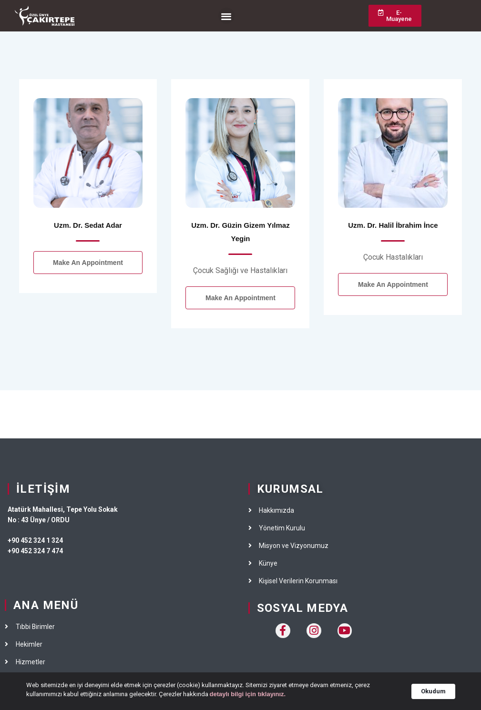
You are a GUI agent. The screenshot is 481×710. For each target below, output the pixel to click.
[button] (226, 16)
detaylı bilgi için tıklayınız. (248, 697)
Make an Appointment (88, 262)
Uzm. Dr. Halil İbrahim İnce (393, 225)
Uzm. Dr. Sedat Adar (88, 225)
